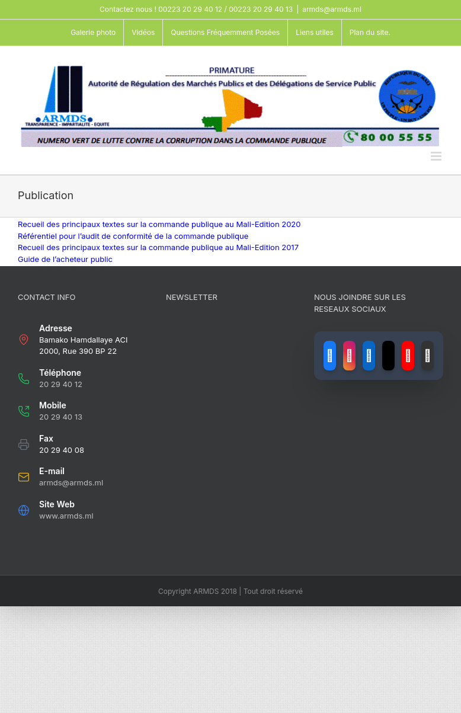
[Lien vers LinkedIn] (369, 355)
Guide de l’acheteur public (65, 259)
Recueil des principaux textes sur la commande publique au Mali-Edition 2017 (158, 247)
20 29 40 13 (60, 416)
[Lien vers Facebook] (330, 355)
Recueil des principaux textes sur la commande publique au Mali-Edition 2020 (159, 224)
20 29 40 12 (60, 384)
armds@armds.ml (331, 9)
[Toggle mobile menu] (437, 156)
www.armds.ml (66, 515)
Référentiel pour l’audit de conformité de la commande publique (133, 236)
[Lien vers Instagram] (349, 355)
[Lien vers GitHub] (427, 355)
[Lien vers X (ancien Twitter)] (388, 355)
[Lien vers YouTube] (408, 355)
